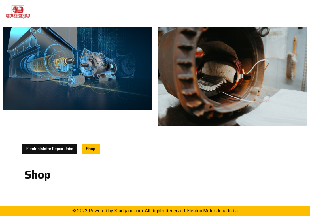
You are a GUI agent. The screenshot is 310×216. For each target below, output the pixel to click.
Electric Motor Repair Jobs (49, 149)
